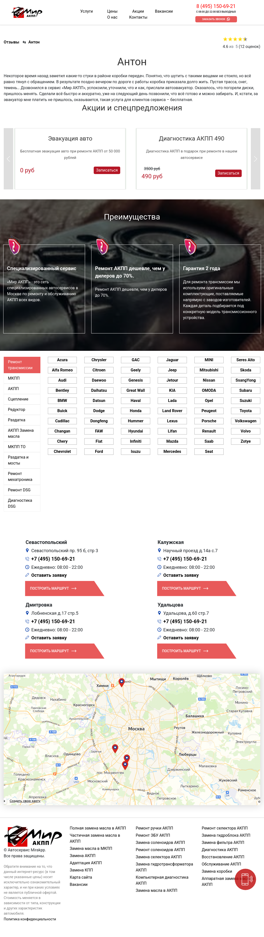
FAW (99, 431)
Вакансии (164, 11)
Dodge (99, 410)
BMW (62, 400)
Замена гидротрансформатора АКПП (164, 867)
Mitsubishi (209, 370)
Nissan (209, 380)
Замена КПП (81, 870)
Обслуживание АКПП (221, 864)
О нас (112, 17)
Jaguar (172, 360)
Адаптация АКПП (86, 863)
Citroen (98, 370)
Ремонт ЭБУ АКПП (153, 835)
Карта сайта (81, 877)
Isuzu (136, 451)
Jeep (172, 370)
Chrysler (98, 360)
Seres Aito (245, 360)
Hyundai (135, 431)
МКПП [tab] (14, 378)
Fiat (99, 441)
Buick (62, 410)
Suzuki (246, 400)
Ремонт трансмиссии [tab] (20, 365)
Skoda (245, 370)
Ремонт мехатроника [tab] (20, 476)
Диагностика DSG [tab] (20, 503)
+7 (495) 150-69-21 (53, 559)
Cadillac (62, 421)
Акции (138, 11)
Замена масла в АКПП (156, 890)
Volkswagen (245, 421)
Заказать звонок (213, 19)
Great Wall (135, 390)
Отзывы (11, 42)
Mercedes (172, 451)
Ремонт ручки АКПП (154, 828)
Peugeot (209, 410)
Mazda (172, 441)
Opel (209, 400)
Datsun (99, 400)
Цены (112, 11)
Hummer (135, 421)
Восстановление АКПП (223, 857)
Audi (62, 380)
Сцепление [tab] (18, 399)
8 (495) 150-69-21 (215, 6)
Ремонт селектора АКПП (225, 828)
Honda (136, 410)
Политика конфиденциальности (30, 919)
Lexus (172, 421)
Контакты (138, 17)
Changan (62, 431)
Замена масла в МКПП (91, 848)
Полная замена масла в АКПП (98, 828)
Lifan (172, 431)
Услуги (86, 11)
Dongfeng (99, 421)
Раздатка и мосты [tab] (18, 460)
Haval (136, 400)
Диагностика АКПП (220, 849)
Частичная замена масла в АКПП (95, 838)
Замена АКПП (82, 855)
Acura (62, 360)
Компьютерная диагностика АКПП (162, 880)
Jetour (172, 380)
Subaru (245, 390)
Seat (209, 451)
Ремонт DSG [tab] (19, 490)
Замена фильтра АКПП (223, 842)
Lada (172, 400)
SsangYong (245, 380)
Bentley (62, 390)
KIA (172, 390)
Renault (209, 431)
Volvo (246, 431)
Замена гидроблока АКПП (226, 835)
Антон (34, 42)
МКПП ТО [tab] (17, 446)
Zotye (246, 441)
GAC (136, 360)
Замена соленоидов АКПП (160, 842)
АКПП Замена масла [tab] (21, 433)
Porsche (209, 421)
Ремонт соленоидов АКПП (160, 849)
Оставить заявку (49, 575)
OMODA (209, 390)
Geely (136, 370)
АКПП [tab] (13, 388)
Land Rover (172, 410)
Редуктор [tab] (16, 409)
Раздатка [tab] (16, 420)
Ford (99, 451)
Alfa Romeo (62, 370)
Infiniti (135, 441)
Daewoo (99, 380)
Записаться (107, 170)
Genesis (135, 380)
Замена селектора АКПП (159, 857)
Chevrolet (62, 451)
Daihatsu (99, 390)
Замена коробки (217, 871)
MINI (209, 360)
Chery (62, 441)
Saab (209, 441)
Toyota (246, 410)
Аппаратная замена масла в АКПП (228, 881)
